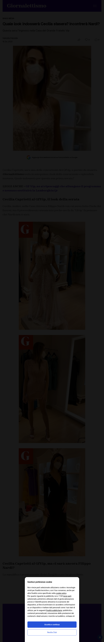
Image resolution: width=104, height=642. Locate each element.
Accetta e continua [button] (52, 625)
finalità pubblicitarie (54, 610)
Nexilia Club (52, 632)
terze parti (67, 596)
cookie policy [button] (61, 593)
